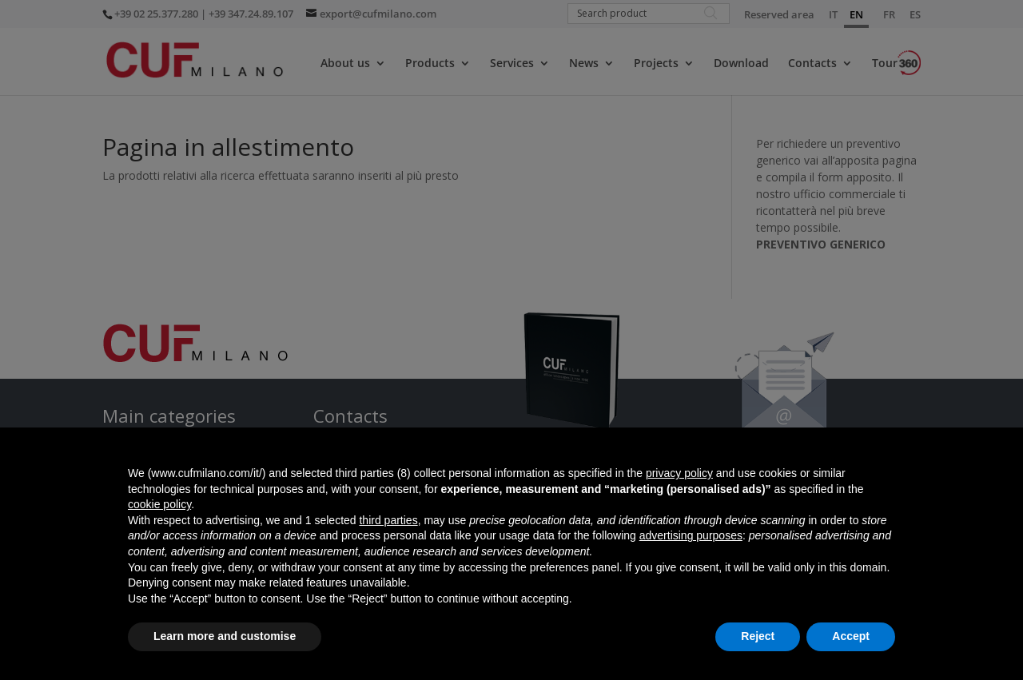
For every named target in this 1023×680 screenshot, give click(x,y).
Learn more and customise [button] (224, 636)
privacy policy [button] (679, 473)
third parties (388, 520)
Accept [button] (851, 636)
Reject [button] (757, 636)
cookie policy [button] (159, 504)
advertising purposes (690, 535)
